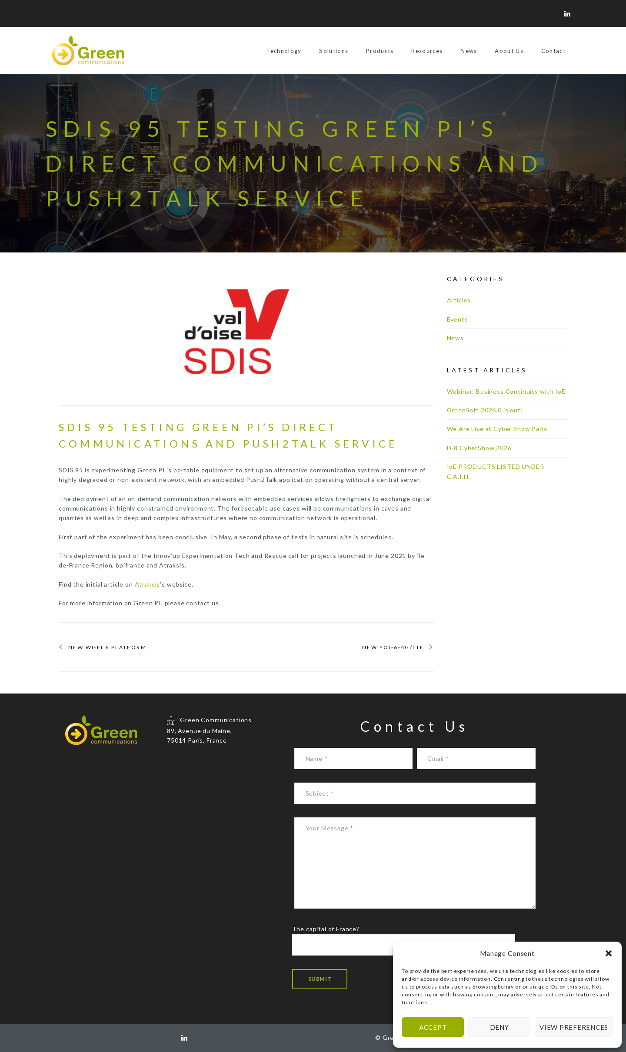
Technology (283, 50)
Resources (427, 50)
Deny (499, 1027)
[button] (608, 953)
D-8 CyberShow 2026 (479, 447)
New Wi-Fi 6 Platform (107, 647)
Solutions (333, 50)
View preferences (573, 1027)
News (468, 50)
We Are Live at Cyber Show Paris (497, 428)
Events (457, 319)
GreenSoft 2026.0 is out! (485, 410)
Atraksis (147, 584)
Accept (433, 1027)
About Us (509, 50)
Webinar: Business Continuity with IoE (506, 391)
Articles (459, 300)
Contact (553, 50)
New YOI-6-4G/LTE (393, 647)
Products (380, 50)
